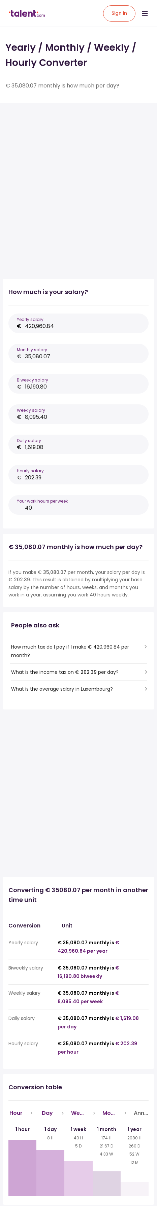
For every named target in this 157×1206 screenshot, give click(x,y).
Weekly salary (31, 410)
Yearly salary (30, 319)
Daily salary (29, 440)
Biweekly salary (32, 380)
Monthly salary (32, 350)
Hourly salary (30, 471)
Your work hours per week (42, 501)
